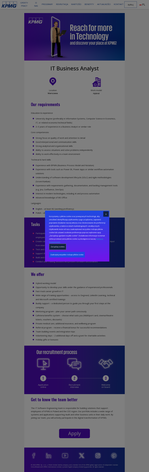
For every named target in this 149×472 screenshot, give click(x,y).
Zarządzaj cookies (58, 246)
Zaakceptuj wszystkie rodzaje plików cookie (66, 254)
